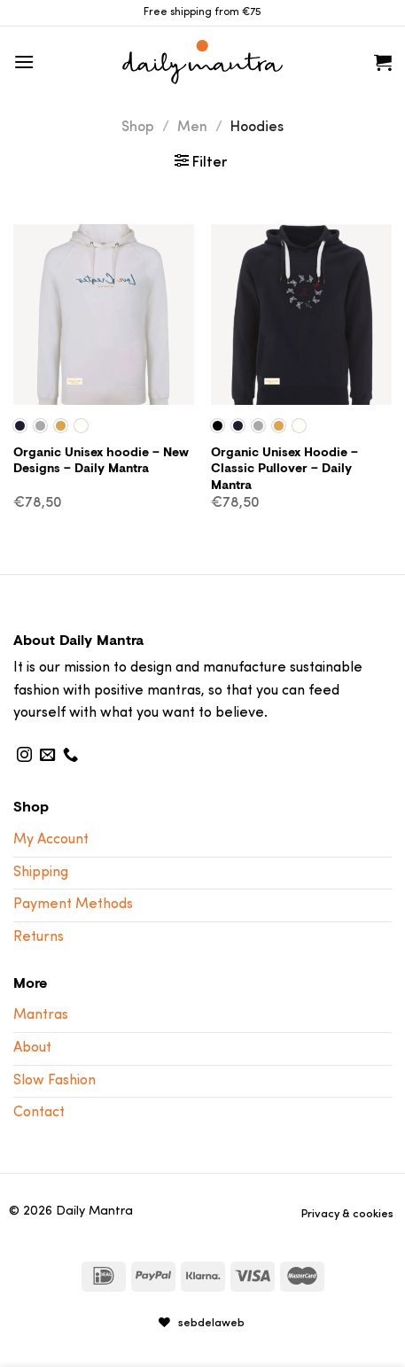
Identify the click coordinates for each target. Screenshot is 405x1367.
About (32, 1048)
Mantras (40, 1015)
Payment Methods (73, 904)
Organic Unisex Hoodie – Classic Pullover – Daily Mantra (284, 468)
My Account (51, 840)
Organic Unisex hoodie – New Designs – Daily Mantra (101, 460)
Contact (39, 1113)
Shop (137, 127)
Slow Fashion (54, 1081)
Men (192, 127)
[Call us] (70, 756)
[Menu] (24, 61)
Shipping (40, 873)
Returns (38, 937)
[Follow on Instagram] (24, 756)
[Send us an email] (47, 756)
